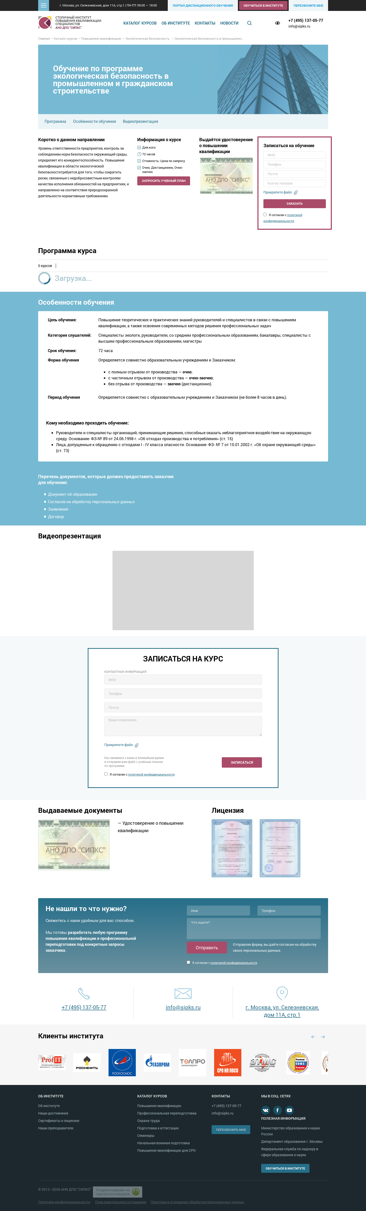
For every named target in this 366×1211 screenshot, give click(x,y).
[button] (43, 5)
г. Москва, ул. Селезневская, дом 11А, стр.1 (282, 1011)
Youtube (289, 1110)
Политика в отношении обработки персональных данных (197, 1202)
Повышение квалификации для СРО (166, 1150)
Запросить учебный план (164, 180)
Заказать (294, 203)
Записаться (242, 762)
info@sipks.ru (299, 26)
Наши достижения (53, 1113)
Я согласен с (139, 774)
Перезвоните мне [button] (308, 5)
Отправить (207, 947)
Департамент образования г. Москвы (292, 1141)
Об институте (176, 23)
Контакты (205, 23)
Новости (229, 23)
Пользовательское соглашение (121, 1202)
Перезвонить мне (231, 1129)
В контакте (265, 1110)
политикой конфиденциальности (151, 774)
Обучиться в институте (263, 5)
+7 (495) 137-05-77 (305, 20)
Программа (55, 121)
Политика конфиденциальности (64, 1202)
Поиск (249, 23)
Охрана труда (148, 1120)
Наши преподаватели (55, 1128)
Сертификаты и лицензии (58, 1120)
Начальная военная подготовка (163, 1143)
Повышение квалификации (159, 1105)
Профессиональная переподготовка (167, 1113)
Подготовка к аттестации (158, 1128)
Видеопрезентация (140, 121)
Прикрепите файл (277, 192)
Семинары (145, 1135)
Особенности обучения (94, 121)
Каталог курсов (140, 23)
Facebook (277, 1110)
